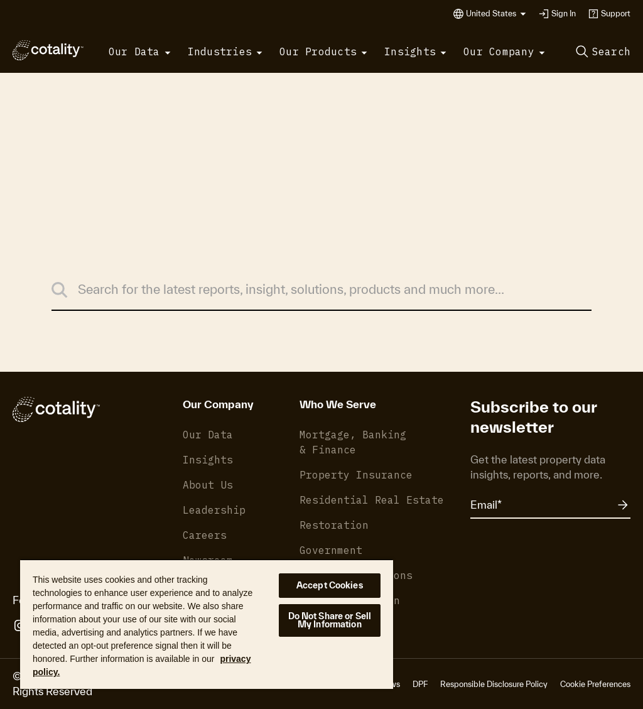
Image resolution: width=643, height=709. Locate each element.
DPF (420, 684)
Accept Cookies (329, 585)
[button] (496, 14)
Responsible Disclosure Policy (494, 684)
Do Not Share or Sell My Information (330, 620)
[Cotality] (48, 50)
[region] (206, 624)
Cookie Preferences (595, 684)
